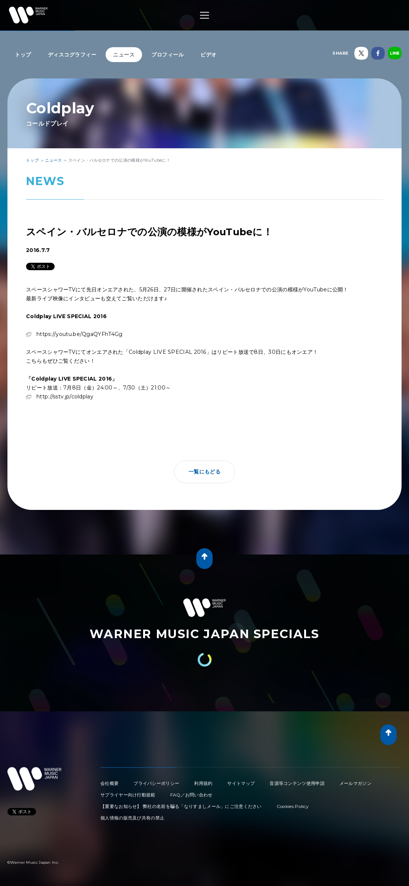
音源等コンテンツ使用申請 (297, 783)
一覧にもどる (204, 471)
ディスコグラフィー (72, 54)
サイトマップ (241, 783)
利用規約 (203, 783)
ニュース (124, 54)
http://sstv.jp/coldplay (64, 396)
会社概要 (109, 783)
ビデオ (208, 54)
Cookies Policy (293, 806)
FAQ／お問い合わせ (191, 795)
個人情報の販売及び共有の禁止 (132, 818)
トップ (23, 54)
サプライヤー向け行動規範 (127, 795)
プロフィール (167, 54)
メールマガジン (355, 783)
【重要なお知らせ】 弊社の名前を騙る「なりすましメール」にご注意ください (181, 806)
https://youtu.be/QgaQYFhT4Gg (79, 334)
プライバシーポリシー (156, 783)
